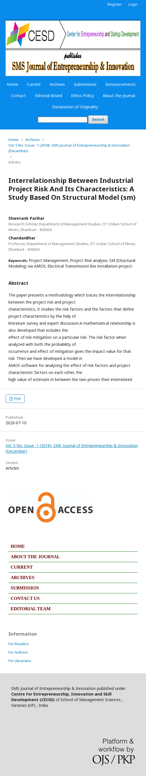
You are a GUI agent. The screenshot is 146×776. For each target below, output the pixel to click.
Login (133, 4)
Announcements (121, 84)
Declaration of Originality (75, 106)
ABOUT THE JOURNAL (35, 556)
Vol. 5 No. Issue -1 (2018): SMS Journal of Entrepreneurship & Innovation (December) (69, 148)
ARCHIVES (22, 577)
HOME (18, 546)
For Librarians (19, 660)
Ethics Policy (82, 95)
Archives (57, 84)
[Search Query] (62, 120)
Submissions (85, 84)
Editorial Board (48, 95)
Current (34, 84)
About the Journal (119, 95)
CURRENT (22, 567)
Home (12, 84)
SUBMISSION (25, 588)
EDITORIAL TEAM (31, 608)
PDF (17, 398)
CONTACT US (25, 598)
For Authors (18, 652)
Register (115, 4)
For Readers (18, 643)
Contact (18, 95)
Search (98, 119)
